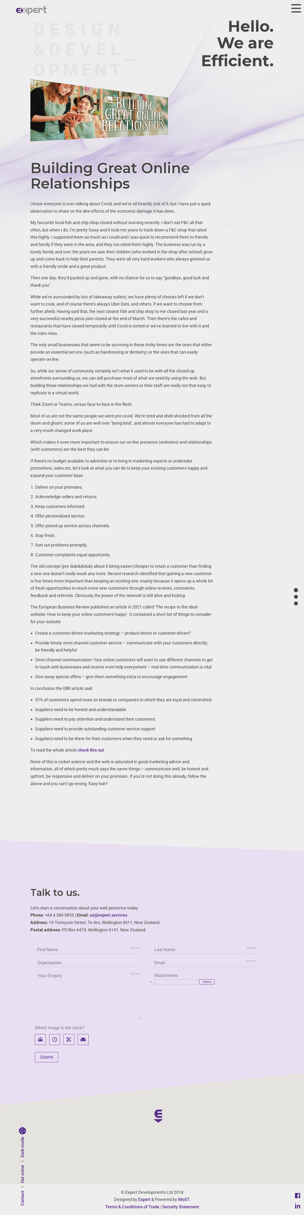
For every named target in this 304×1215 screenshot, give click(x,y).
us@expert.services (108, 915)
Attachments (166, 975)
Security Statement (180, 1206)
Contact (22, 1198)
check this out (91, 750)
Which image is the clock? (59, 1027)
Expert (144, 1199)
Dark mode (22, 1147)
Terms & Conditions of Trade (132, 1206)
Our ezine (22, 1174)
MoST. (184, 1199)
